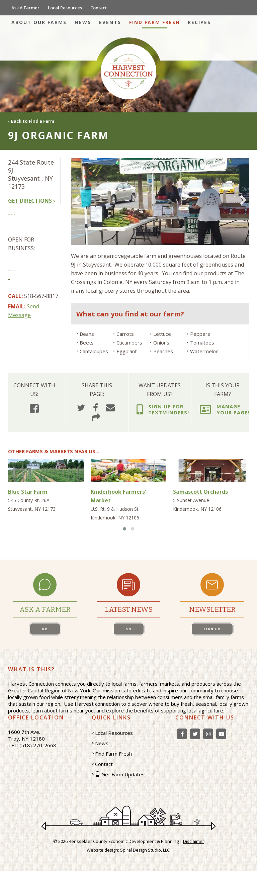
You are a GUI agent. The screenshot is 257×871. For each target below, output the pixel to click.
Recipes (199, 22)
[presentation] (76, 200)
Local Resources (65, 8)
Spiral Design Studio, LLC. (145, 850)
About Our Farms (39, 22)
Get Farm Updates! (123, 774)
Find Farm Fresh (154, 22)
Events (110, 22)
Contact (98, 8)
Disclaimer (193, 841)
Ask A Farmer (25, 8)
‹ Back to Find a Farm (31, 121)
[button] (124, 528)
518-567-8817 (41, 296)
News (83, 22)
